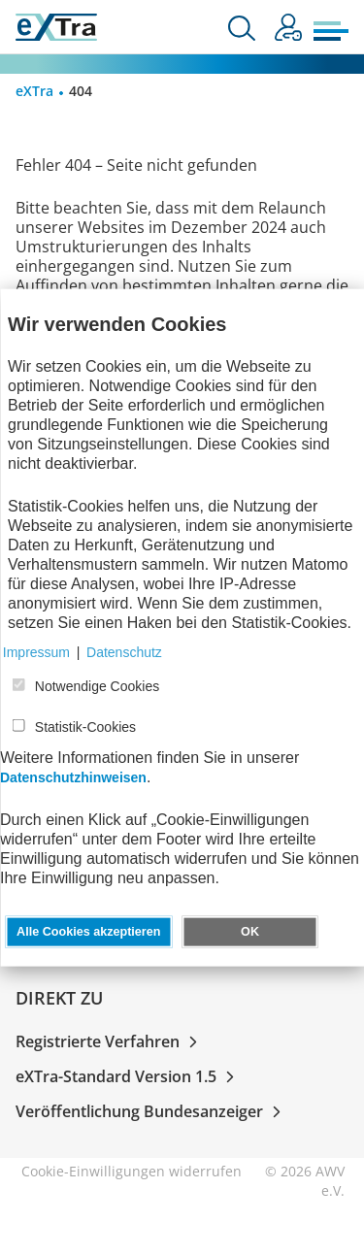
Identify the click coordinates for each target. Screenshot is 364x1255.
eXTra (34, 91)
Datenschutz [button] (124, 652)
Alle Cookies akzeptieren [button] (88, 932)
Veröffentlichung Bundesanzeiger (152, 1111)
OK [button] (250, 932)
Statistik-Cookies (85, 727)
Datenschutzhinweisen (73, 777)
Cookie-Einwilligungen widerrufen (131, 1171)
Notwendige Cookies (97, 686)
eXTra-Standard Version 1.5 (129, 1076)
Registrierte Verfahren (110, 1041)
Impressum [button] (36, 652)
